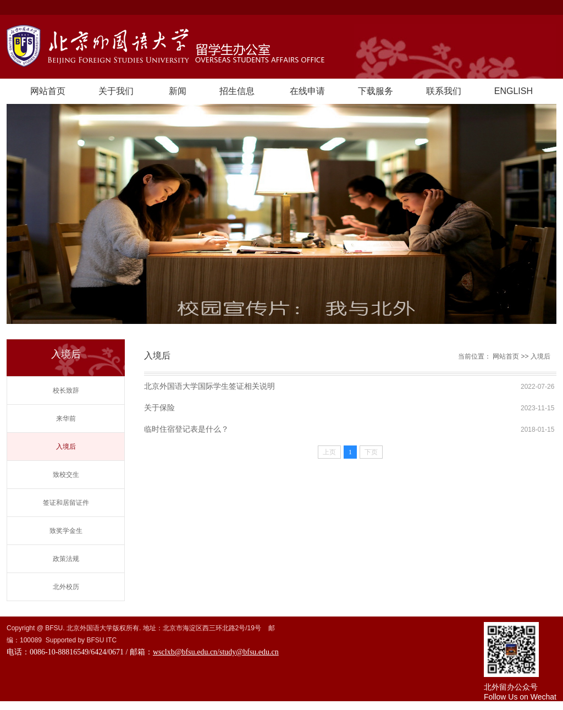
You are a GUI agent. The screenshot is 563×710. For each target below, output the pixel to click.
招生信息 (237, 91)
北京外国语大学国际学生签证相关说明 (209, 386)
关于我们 (116, 91)
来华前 (66, 418)
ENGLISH (513, 91)
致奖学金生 (65, 531)
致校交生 (66, 474)
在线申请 (307, 91)
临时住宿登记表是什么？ (186, 429)
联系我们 (443, 91)
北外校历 (66, 587)
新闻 (177, 91)
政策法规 (66, 559)
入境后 (66, 446)
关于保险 (159, 407)
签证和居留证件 (66, 503)
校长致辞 (66, 390)
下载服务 (375, 91)
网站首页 (47, 91)
